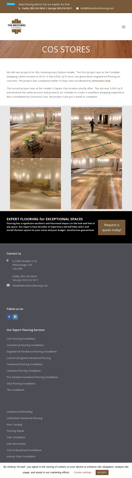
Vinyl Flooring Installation (21, 383)
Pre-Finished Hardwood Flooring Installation (32, 377)
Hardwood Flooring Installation (25, 364)
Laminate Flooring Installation (24, 370)
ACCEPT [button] (102, 472)
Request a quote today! (111, 227)
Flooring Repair (15, 430)
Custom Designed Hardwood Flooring (29, 358)
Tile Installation (15, 389)
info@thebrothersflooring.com (30, 285)
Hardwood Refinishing (20, 411)
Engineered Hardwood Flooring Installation (32, 351)
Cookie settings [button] (82, 472)
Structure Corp (101, 80)
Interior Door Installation (21, 456)
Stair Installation (16, 437)
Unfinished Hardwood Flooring (24, 418)
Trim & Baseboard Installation (24, 450)
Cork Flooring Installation (21, 338)
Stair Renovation (16, 443)
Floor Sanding (14, 424)
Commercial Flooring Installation (25, 345)
